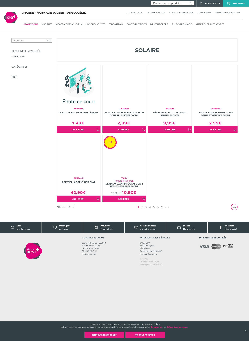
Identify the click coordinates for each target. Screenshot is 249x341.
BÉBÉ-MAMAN (116, 24)
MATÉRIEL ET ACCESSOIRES (210, 24)
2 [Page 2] (142, 279)
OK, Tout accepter (145, 335)
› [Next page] (165, 279)
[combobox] (168, 3)
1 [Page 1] (138, 279)
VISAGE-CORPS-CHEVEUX (69, 24)
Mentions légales (147, 318)
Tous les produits (18, 37)
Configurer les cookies (104, 335)
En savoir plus (157, 327)
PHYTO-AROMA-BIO (182, 24)
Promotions (30, 24)
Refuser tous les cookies (177, 327)
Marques (47, 24)
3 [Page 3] (146, 279)
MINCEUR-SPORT (159, 24)
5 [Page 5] (154, 279)
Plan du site (145, 320)
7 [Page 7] (162, 279)
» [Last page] (168, 279)
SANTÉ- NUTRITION (137, 24)
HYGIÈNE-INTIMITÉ (95, 24)
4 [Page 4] (150, 279)
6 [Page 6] (158, 279)
